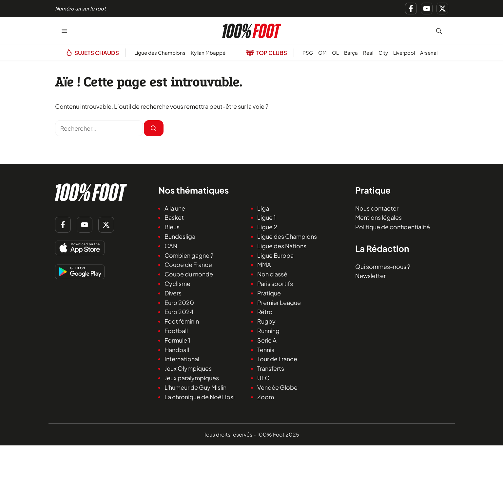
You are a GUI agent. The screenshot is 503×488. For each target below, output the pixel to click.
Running (268, 330)
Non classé (272, 274)
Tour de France (277, 359)
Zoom (265, 396)
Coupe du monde (188, 274)
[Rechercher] (154, 128)
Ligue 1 (266, 217)
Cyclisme (177, 283)
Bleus (172, 227)
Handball (176, 349)
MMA (264, 264)
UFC (263, 378)
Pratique (269, 293)
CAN (170, 246)
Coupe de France (188, 264)
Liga (263, 208)
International (181, 359)
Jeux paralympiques (191, 378)
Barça (351, 52)
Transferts (270, 368)
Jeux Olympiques (188, 368)
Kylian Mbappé (208, 52)
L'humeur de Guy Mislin (195, 387)
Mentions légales (378, 217)
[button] (439, 31)
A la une (174, 208)
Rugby (266, 321)
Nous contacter (376, 208)
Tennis (265, 349)
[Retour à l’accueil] (251, 30)
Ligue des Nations (281, 246)
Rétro (265, 311)
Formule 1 (177, 340)
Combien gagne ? (188, 255)
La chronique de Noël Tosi (199, 396)
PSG (307, 52)
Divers (173, 293)
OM (322, 52)
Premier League (279, 302)
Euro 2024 (178, 311)
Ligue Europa (275, 255)
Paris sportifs (275, 283)
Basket (174, 217)
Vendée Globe (277, 387)
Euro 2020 (179, 302)
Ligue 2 (267, 227)
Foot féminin (181, 321)
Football (176, 330)
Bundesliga (179, 236)
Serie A (267, 340)
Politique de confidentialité (392, 227)
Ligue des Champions (159, 52)
